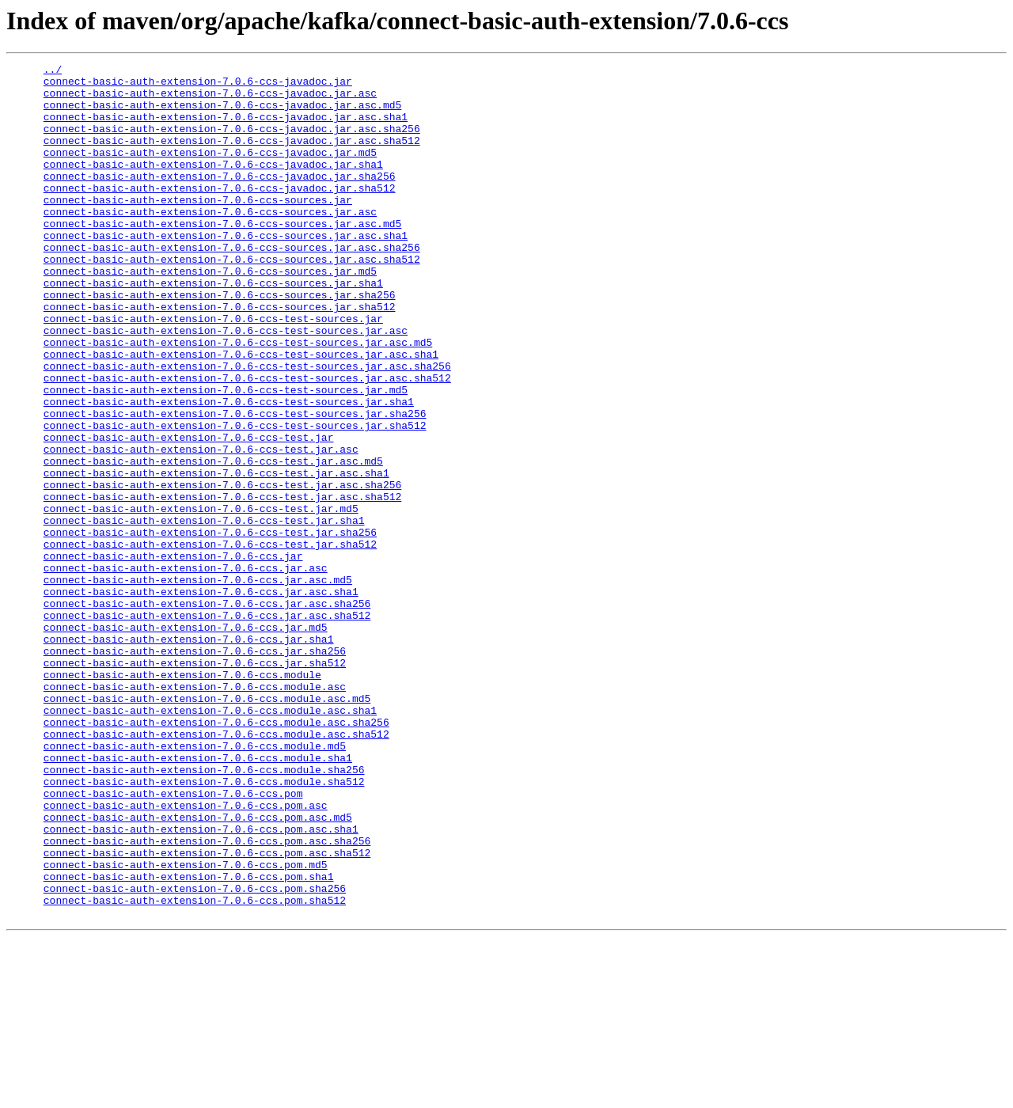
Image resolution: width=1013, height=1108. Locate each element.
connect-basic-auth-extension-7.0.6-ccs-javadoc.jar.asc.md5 (222, 114)
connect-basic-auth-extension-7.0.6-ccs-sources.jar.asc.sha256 (232, 285)
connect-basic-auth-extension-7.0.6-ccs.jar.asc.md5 (198, 684)
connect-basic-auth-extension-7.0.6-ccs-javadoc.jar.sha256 (220, 199)
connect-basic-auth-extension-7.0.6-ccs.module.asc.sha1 (210, 840)
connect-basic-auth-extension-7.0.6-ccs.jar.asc (186, 669)
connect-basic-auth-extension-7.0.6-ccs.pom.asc (186, 954)
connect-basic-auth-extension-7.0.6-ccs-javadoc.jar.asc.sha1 (226, 128)
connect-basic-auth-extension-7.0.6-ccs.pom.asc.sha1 (201, 983)
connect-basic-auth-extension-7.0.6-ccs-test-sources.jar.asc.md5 (238, 399)
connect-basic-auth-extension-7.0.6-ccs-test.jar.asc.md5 (213, 541)
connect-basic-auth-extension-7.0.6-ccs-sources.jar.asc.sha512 (232, 299)
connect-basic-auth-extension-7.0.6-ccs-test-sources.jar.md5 (226, 456)
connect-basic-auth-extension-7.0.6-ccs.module (182, 798)
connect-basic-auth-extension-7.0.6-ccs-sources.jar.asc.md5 (222, 256)
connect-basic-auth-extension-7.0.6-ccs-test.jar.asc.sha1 (216, 555)
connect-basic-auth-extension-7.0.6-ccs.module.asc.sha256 (216, 855)
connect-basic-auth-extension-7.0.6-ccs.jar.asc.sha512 (207, 726)
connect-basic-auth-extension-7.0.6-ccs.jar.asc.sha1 (201, 698)
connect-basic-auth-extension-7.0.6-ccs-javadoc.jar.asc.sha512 (232, 157)
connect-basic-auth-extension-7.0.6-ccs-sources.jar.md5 (210, 313)
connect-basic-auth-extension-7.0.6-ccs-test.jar (189, 513)
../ (53, 71)
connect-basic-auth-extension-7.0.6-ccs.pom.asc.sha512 (207, 1011)
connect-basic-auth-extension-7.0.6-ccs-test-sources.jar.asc (226, 385)
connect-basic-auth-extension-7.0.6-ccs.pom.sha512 (195, 1068)
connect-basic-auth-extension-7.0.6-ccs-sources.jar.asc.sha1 (226, 271)
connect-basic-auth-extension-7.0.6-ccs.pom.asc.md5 (198, 969)
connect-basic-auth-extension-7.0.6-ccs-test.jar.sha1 (204, 612)
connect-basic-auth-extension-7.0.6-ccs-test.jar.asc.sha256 (222, 570)
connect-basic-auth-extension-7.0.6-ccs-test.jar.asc (201, 527)
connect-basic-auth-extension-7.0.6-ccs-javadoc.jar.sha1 (213, 185)
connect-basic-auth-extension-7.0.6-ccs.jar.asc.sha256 (207, 712)
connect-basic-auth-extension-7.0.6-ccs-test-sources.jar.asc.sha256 (247, 427)
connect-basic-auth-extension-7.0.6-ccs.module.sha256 (204, 912)
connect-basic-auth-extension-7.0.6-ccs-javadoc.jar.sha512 (220, 214)
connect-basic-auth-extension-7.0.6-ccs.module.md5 (195, 883)
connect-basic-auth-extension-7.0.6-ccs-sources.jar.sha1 (213, 328)
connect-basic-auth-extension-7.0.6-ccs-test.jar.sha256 (210, 627)
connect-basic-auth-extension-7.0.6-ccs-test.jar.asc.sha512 (222, 584)
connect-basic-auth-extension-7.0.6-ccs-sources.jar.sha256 (220, 342)
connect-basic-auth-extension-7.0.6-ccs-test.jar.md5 (201, 598)
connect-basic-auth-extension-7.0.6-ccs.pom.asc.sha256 (207, 997)
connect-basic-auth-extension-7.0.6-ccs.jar (173, 655)
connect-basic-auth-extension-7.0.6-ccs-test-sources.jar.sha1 (229, 470)
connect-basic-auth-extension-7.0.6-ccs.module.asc (195, 812)
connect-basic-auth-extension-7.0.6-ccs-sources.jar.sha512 (220, 356)
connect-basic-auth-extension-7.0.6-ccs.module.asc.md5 (207, 826)
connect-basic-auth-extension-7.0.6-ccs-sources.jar (198, 228)
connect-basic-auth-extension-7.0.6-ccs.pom (173, 940)
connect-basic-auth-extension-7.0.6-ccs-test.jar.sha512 (210, 641)
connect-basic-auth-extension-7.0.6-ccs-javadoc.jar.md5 (210, 171)
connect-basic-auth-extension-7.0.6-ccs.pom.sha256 (195, 1054)
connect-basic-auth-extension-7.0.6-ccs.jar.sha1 (189, 755)
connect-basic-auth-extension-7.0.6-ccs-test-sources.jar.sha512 (235, 498)
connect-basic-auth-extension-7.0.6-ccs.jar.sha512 (195, 783)
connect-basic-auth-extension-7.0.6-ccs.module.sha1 (198, 897)
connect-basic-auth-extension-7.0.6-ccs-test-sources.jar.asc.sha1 (241, 413)
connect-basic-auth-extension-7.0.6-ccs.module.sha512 (204, 926)
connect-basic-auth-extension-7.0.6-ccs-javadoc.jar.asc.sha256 (232, 142)
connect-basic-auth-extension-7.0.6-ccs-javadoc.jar (198, 85)
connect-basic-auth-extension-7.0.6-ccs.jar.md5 (186, 741)
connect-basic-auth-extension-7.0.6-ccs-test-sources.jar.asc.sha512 (247, 441)
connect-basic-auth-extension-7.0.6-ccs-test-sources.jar (213, 370)
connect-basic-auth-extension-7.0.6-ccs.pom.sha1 (189, 1040)
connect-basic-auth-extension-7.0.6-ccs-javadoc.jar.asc (210, 100)
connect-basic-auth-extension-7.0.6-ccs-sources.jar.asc (210, 242)
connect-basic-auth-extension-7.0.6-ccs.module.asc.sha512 (216, 869)
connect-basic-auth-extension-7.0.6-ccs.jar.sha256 (195, 769)
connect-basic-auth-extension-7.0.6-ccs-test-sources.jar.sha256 (235, 484)
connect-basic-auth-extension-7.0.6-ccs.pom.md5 (186, 1026)
